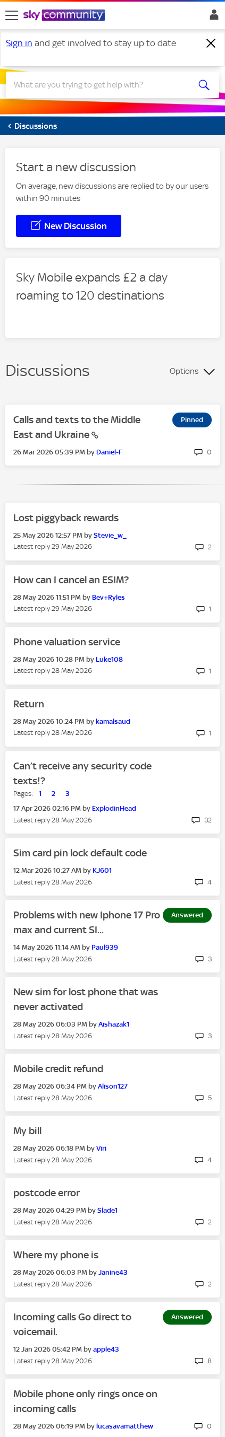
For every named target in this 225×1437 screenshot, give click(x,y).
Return (28, 704)
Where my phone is (55, 1255)
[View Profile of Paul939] (104, 947)
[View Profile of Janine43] (113, 1272)
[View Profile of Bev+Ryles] (108, 597)
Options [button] (184, 371)
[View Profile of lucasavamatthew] (124, 1426)
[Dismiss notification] (211, 43)
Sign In (212, 17)
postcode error (46, 1193)
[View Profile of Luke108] (109, 659)
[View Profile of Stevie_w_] (110, 535)
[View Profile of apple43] (106, 1349)
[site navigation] (11, 15)
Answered (187, 915)
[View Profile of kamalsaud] (113, 721)
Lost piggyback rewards (66, 518)
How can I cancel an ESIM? (71, 580)
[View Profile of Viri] (101, 1148)
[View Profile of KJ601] (102, 870)
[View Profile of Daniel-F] (109, 452)
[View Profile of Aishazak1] (113, 1024)
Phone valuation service (66, 642)
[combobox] (102, 85)
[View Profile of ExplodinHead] (114, 808)
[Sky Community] (65, 16)
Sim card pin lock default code (80, 853)
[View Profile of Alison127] (113, 1086)
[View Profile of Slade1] (107, 1210)
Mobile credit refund (58, 1069)
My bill (27, 1131)
